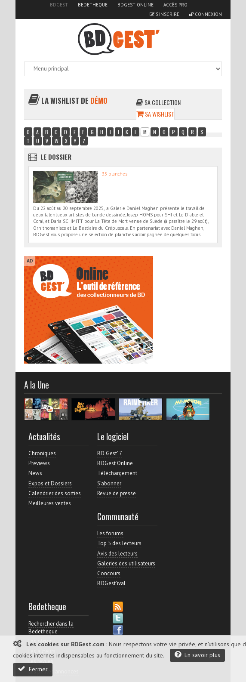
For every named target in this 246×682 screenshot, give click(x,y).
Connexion (205, 14)
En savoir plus (197, 655)
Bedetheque (93, 5)
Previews (39, 463)
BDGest (59, 5)
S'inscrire (164, 14)
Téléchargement (117, 473)
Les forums (110, 533)
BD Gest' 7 (109, 453)
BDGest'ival (111, 583)
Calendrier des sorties (54, 493)
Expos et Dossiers (50, 483)
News (35, 473)
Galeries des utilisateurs (126, 563)
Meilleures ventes (49, 503)
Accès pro (175, 5)
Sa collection (158, 102)
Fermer (33, 669)
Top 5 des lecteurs (119, 543)
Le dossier (55, 156)
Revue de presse (116, 493)
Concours (108, 573)
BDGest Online (135, 5)
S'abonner (109, 483)
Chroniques (42, 453)
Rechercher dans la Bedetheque (51, 627)
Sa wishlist (155, 113)
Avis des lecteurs (117, 553)
